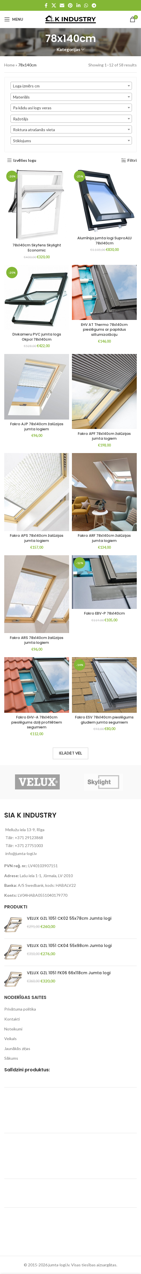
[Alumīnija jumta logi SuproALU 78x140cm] (104, 201)
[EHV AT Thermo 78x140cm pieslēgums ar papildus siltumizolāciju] (104, 292)
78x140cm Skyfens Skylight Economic (36, 248)
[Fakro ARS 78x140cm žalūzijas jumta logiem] (36, 594)
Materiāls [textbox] (21, 97)
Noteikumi (13, 1028)
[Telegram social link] (94, 5)
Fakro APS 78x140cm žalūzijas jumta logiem (36, 538)
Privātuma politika (20, 1009)
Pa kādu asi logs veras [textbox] (32, 107)
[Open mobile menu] (13, 19)
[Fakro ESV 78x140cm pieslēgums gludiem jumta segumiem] (104, 685)
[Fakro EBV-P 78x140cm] (104, 582)
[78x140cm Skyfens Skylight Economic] (36, 205)
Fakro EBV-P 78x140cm (104, 613)
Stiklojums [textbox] (22, 140)
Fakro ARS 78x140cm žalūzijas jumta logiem (36, 640)
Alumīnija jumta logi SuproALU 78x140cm (104, 241)
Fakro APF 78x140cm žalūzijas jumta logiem (104, 436)
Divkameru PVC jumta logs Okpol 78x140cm (36, 337)
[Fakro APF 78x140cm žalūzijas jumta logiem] (104, 391)
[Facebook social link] (46, 5)
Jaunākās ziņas (17, 1048)
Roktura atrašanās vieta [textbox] (34, 129)
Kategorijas (68, 49)
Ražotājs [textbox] (20, 118)
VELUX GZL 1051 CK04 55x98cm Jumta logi (69, 945)
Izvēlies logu (24, 160)
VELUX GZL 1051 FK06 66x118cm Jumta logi (68, 973)
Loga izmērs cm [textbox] (26, 85)
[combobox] (71, 86)
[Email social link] (62, 5)
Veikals (10, 1038)
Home (9, 64)
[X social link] (54, 5)
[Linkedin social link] (78, 5)
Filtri (132, 160)
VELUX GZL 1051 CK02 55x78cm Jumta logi (69, 918)
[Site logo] (70, 18)
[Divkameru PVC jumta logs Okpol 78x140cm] (36, 297)
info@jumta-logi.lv (21, 853)
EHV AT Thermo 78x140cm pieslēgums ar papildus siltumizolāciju (104, 329)
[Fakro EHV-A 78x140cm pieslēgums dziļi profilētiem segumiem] (36, 685)
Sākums (11, 1058)
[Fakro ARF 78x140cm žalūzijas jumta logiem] (104, 492)
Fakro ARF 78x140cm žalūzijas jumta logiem (104, 538)
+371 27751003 (29, 845)
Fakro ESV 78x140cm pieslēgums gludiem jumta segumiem (104, 720)
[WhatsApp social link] (86, 5)
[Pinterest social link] (70, 5)
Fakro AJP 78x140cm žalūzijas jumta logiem (36, 426)
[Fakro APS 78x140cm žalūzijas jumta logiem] (36, 492)
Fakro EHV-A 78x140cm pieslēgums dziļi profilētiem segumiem (36, 722)
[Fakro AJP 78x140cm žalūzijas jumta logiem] (36, 387)
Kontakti (12, 1019)
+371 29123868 (29, 837)
